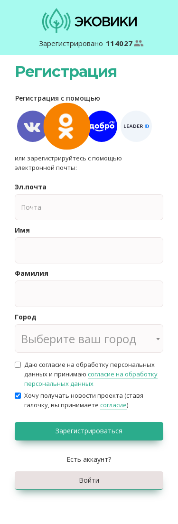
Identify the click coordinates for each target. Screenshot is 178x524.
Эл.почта (31, 186)
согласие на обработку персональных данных (91, 379)
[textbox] (89, 338)
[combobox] (89, 338)
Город (26, 316)
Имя (22, 229)
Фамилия (31, 273)
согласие (113, 405)
